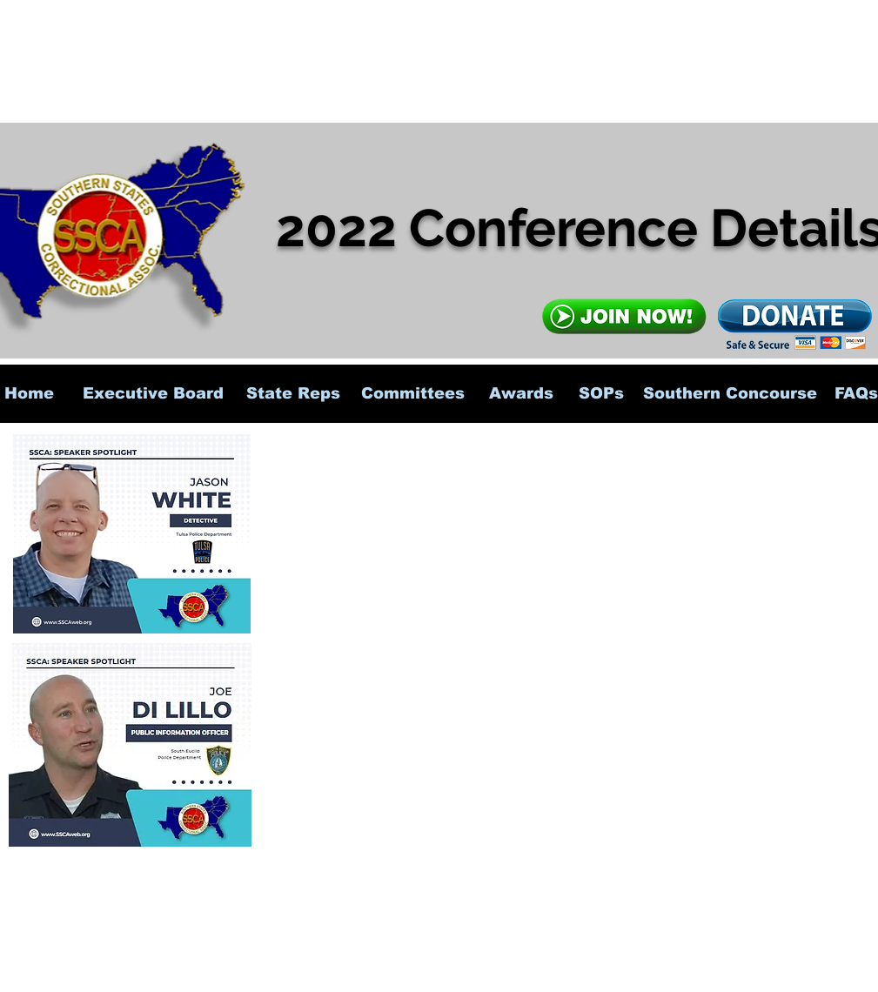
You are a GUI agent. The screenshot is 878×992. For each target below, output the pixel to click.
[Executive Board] (154, 393)
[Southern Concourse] (730, 393)
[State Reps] (293, 393)
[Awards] (521, 393)
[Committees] (413, 393)
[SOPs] (601, 393)
